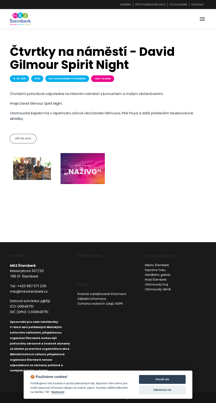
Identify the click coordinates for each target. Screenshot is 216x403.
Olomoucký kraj (156, 284)
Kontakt (198, 4)
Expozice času (155, 270)
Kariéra (125, 4)
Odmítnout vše (162, 389)
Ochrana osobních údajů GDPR (100, 304)
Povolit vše (162, 379)
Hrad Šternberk (156, 280)
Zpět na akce (23, 138)
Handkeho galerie (157, 275)
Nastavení (57, 392)
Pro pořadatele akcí (150, 4)
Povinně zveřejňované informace (101, 294)
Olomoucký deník (158, 289)
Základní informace (91, 299)
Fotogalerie (178, 4)
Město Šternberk (157, 265)
